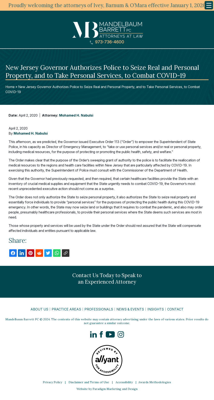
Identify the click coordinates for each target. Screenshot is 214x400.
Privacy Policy (52, 382)
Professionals (98, 309)
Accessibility (124, 382)
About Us (39, 309)
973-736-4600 (107, 42)
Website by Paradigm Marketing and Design (107, 389)
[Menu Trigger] (209, 5)
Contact (175, 309)
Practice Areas (66, 309)
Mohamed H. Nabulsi (76, 115)
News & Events (130, 309)
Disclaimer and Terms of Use (89, 382)
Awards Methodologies (154, 382)
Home (10, 87)
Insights (155, 309)
